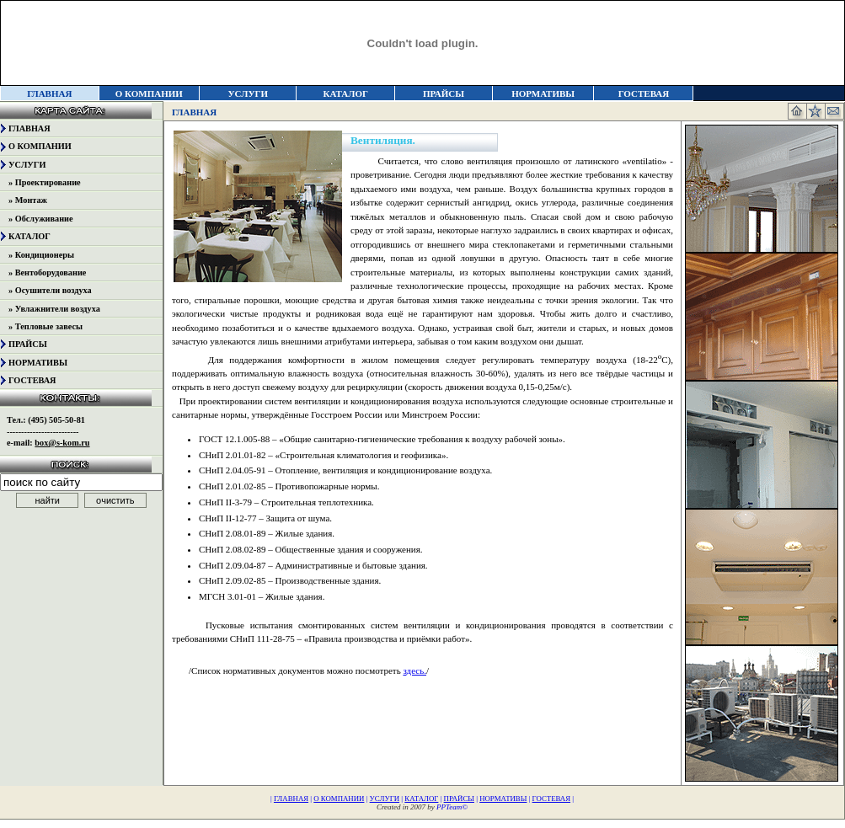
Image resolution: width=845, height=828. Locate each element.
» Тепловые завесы (45, 326)
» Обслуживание (40, 218)
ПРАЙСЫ (443, 93)
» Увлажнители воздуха (54, 308)
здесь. (414, 670)
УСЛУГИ (247, 93)
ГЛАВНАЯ (29, 128)
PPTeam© (452, 807)
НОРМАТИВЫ (543, 93)
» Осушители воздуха (50, 290)
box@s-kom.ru (62, 442)
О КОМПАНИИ (149, 93)
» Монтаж (27, 200)
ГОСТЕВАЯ (644, 93)
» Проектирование (44, 182)
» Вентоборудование (47, 272)
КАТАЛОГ (346, 93)
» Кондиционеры (41, 254)
